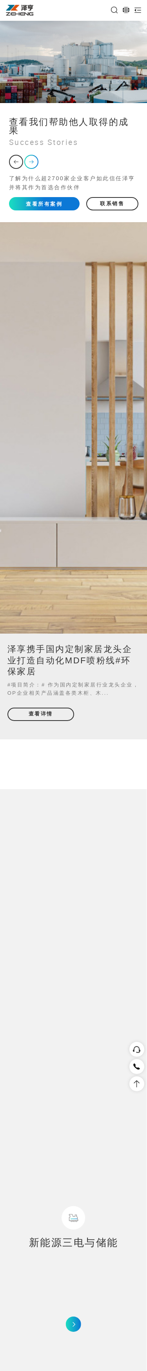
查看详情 (41, 714)
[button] (16, 162)
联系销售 (112, 203)
